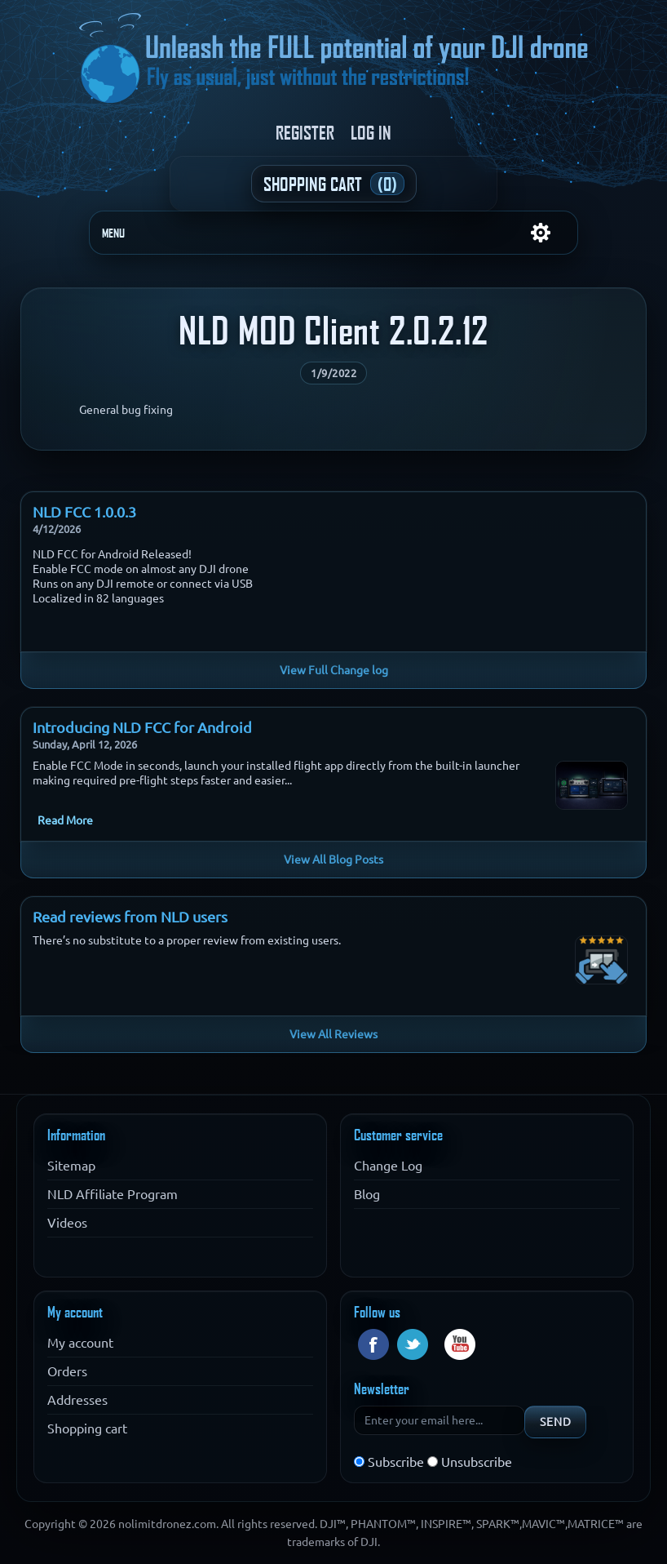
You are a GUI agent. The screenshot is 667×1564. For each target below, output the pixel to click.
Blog (367, 1194)
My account (80, 1342)
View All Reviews (333, 1034)
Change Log (388, 1165)
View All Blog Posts (333, 859)
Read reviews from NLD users (130, 917)
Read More (65, 820)
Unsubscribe (476, 1462)
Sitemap (71, 1165)
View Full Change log (334, 670)
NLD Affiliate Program (112, 1194)
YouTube (459, 1344)
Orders (67, 1371)
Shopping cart (87, 1428)
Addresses (77, 1400)
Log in (371, 132)
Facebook (373, 1344)
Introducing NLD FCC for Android (142, 727)
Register (305, 132)
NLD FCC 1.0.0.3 (84, 512)
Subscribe (396, 1462)
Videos (67, 1222)
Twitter (412, 1344)
